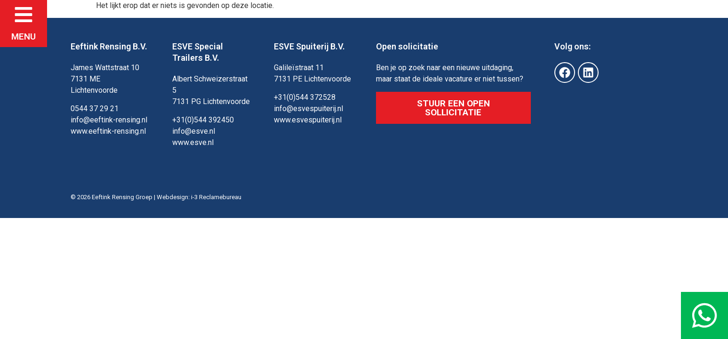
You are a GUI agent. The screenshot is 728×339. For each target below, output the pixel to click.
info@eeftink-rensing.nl (109, 119)
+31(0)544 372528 (305, 97)
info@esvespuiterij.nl (308, 108)
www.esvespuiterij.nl (308, 119)
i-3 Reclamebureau (216, 197)
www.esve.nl (193, 142)
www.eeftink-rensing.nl (108, 131)
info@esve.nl (193, 131)
